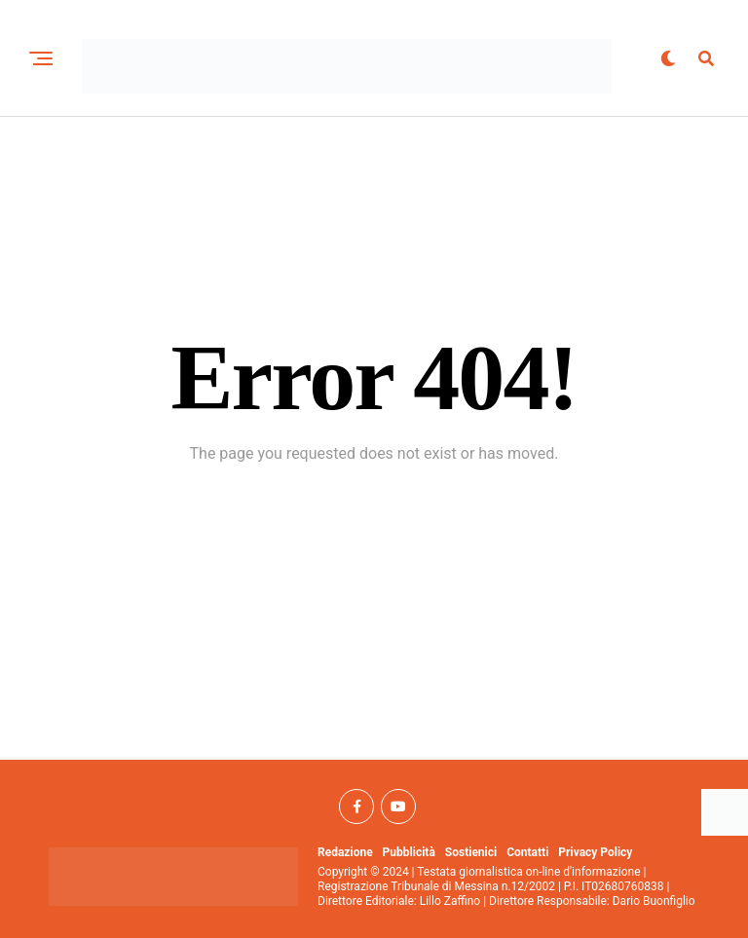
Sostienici (471, 852)
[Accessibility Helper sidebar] (724, 812)
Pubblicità (409, 852)
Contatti (527, 852)
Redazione (345, 852)
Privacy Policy (595, 852)
